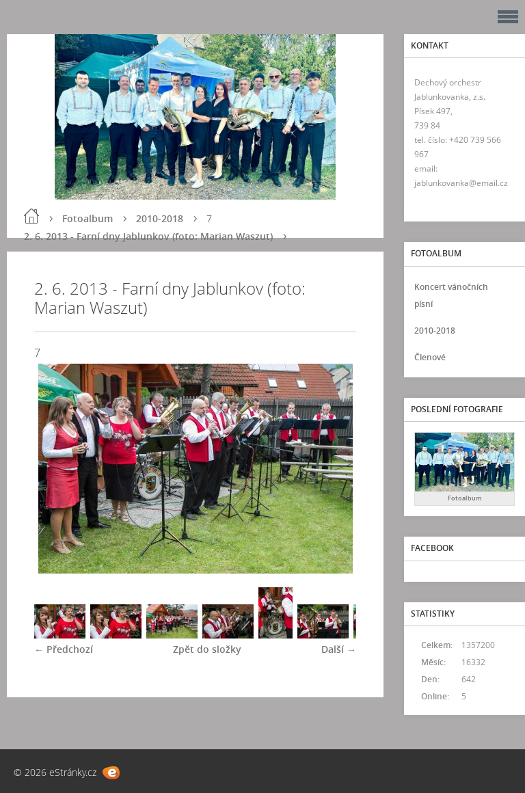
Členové (430, 357)
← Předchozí (63, 649)
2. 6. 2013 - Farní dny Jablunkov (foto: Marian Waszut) (148, 236)
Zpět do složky (207, 649)
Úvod (31, 216)
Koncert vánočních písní (451, 295)
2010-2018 (159, 218)
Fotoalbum (87, 218)
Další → (338, 649)
